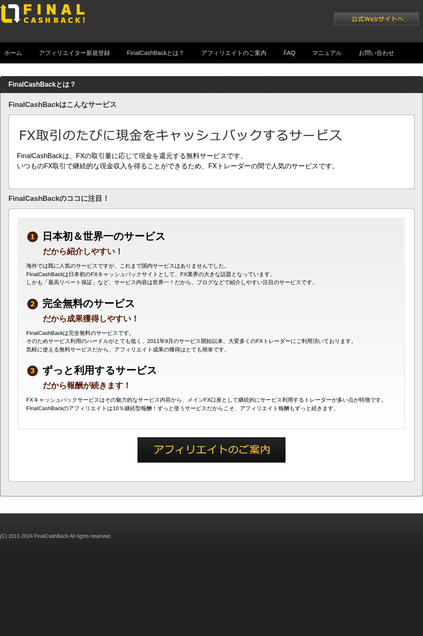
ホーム (13, 52)
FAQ (289, 52)
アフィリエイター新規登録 (74, 52)
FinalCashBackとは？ (155, 52)
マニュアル (327, 52)
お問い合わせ (376, 52)
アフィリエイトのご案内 (233, 52)
